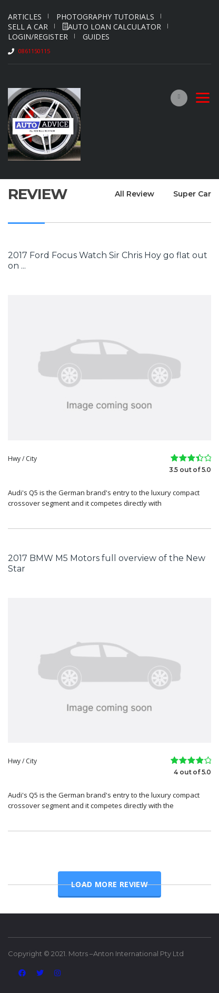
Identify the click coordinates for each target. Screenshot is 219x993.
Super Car (192, 194)
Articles (25, 17)
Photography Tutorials (105, 17)
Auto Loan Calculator (112, 27)
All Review (134, 194)
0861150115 (34, 51)
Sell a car (28, 27)
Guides (96, 37)
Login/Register (38, 37)
